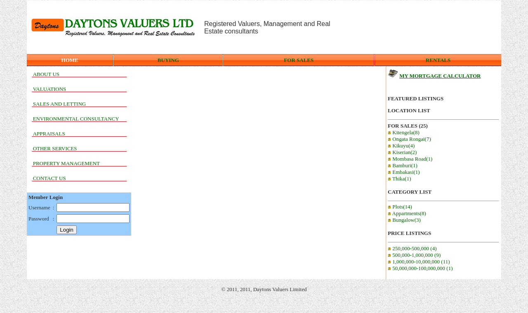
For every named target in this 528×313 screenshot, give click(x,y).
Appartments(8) (407, 213)
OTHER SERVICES (55, 148)
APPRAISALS (49, 133)
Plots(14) (400, 207)
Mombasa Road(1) (410, 159)
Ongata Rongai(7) (409, 139)
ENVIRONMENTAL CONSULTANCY (76, 119)
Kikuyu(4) (401, 145)
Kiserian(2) (402, 152)
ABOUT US (46, 74)
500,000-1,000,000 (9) (414, 255)
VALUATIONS (49, 89)
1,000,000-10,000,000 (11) (419, 261)
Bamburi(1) (402, 165)
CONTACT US (49, 178)
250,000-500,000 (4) (412, 248)
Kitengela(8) (404, 132)
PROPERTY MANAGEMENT (66, 163)
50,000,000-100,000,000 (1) (420, 268)
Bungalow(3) (404, 220)
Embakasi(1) (404, 172)
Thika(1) (399, 178)
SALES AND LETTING (59, 104)
